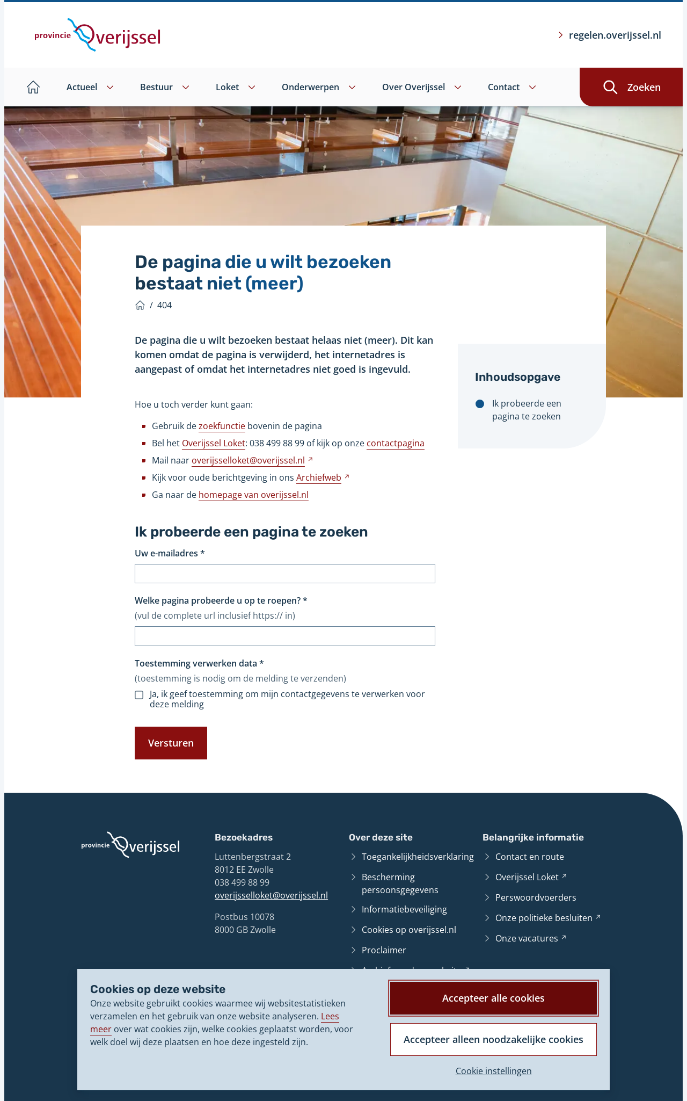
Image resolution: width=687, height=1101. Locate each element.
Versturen (171, 742)
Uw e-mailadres (170, 553)
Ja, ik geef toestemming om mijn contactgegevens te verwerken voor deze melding (287, 699)
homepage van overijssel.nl (254, 495)
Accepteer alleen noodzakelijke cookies (493, 1039)
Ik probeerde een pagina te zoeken (526, 409)
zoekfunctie (222, 426)
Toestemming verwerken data (199, 663)
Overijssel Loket (213, 443)
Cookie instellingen (494, 1071)
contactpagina (396, 443)
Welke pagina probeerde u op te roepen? (221, 600)
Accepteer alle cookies (493, 997)
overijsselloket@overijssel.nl (271, 895)
